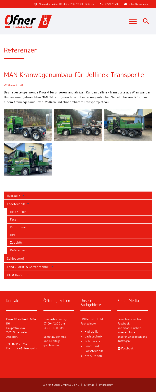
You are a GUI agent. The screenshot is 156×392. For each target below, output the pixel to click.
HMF (13, 235)
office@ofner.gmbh (139, 4)
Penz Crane (18, 227)
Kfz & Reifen (16, 275)
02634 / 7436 (111, 4)
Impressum (106, 384)
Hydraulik (14, 195)
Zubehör (16, 242)
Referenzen (18, 250)
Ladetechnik (16, 204)
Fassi (13, 219)
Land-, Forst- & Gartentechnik (28, 267)
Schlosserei (15, 258)
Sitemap (89, 384)
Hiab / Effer (18, 211)
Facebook (125, 348)
